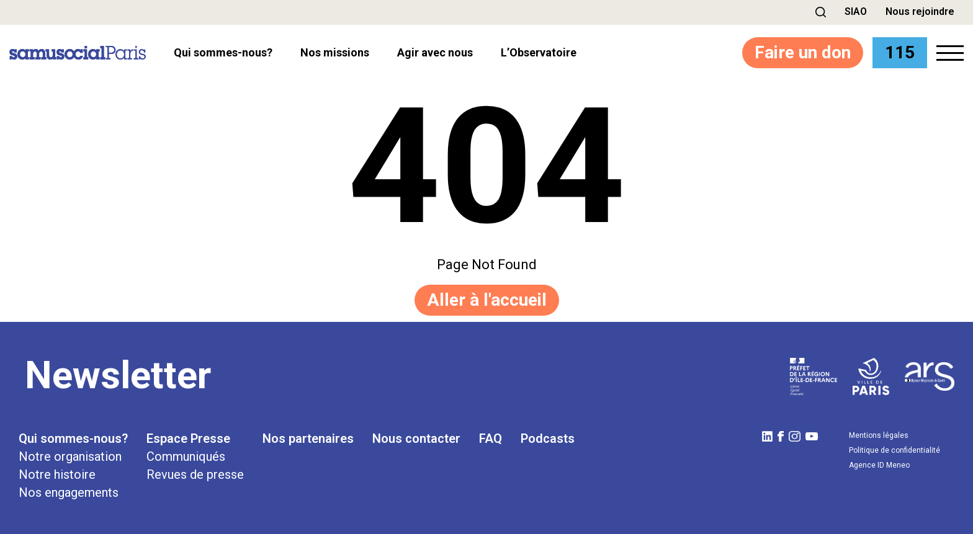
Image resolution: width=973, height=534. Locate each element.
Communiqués (185, 456)
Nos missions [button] (334, 52)
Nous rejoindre (920, 11)
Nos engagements (69, 492)
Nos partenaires (308, 438)
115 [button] (900, 52)
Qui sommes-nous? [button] (223, 52)
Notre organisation (70, 456)
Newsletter (118, 375)
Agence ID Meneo (879, 465)
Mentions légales (878, 435)
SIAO (856, 11)
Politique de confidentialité (894, 450)
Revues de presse (195, 474)
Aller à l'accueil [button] (487, 300)
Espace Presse (188, 438)
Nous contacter (416, 438)
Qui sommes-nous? (73, 438)
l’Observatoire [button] (538, 52)
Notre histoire (57, 474)
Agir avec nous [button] (435, 52)
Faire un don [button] (803, 52)
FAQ (490, 438)
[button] (820, 12)
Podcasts (548, 438)
